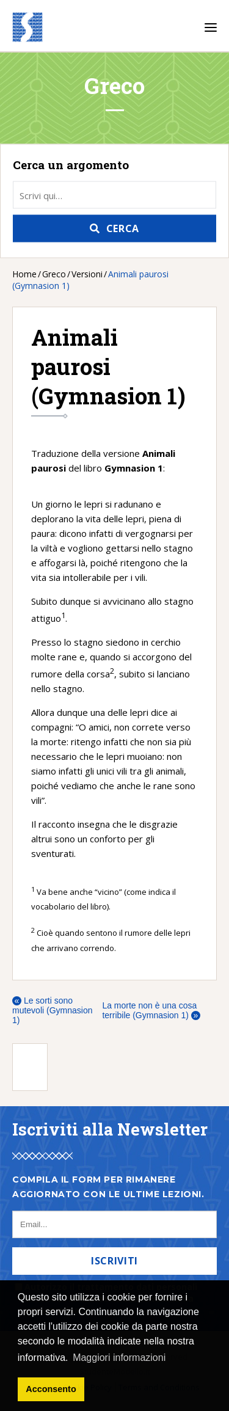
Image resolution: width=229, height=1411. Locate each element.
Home (24, 274)
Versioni (87, 274)
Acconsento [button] (51, 1389)
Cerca (122, 228)
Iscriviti (114, 1260)
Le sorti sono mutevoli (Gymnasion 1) (52, 1010)
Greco (54, 274)
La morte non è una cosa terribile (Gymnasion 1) (151, 1010)
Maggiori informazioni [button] (119, 1357)
